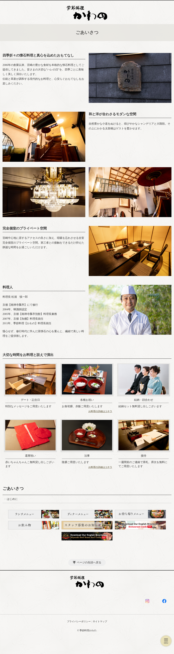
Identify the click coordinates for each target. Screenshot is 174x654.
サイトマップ (100, 621)
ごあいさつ (13, 488)
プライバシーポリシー (79, 621)
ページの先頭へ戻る (89, 562)
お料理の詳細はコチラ (100, 411)
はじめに (12, 499)
